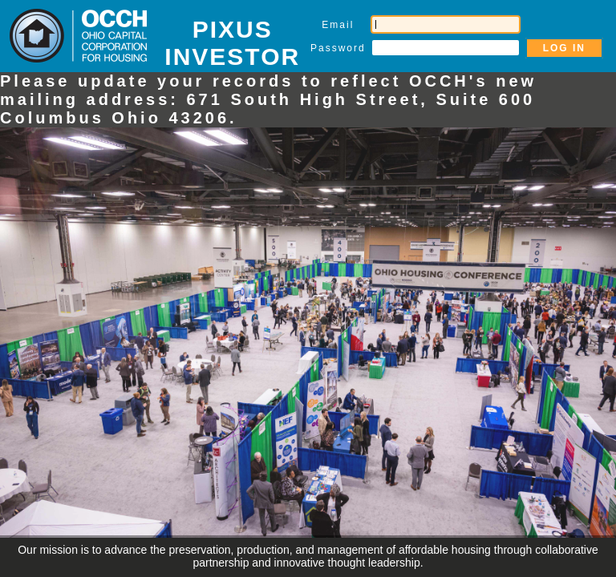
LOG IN (564, 48)
